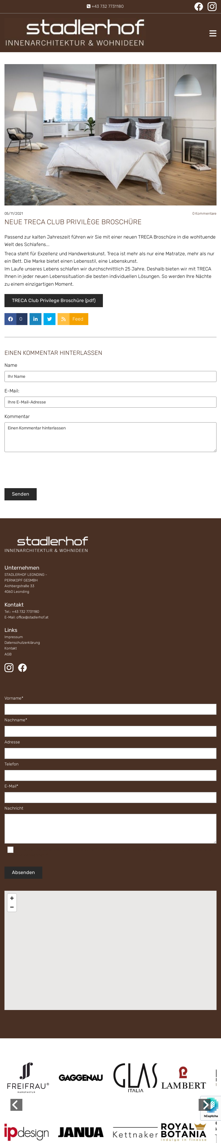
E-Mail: (11, 391)
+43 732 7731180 (108, 6)
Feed (77, 319)
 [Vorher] (16, 1105)
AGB (8, 654)
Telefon (11, 764)
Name (10, 365)
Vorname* (13, 698)
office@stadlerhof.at (32, 617)
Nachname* (15, 720)
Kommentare (204, 213)
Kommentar (17, 416)
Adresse (12, 742)
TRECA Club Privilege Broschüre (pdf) (53, 300)
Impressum (13, 637)
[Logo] (75, 33)
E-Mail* (11, 786)
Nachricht (13, 808)
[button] (183, 33)
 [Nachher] (205, 1105)
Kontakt (10, 648)
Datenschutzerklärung (22, 643)
